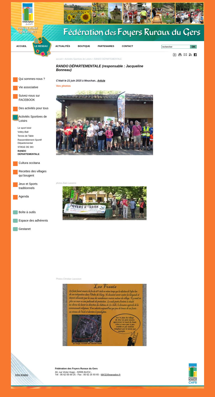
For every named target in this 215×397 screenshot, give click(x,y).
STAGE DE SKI (26, 147)
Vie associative (28, 87)
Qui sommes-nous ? (32, 78)
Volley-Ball (23, 132)
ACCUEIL (21, 46)
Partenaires (106, 46)
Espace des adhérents (33, 220)
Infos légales (21, 375)
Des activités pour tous (34, 108)
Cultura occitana (29, 163)
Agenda (24, 196)
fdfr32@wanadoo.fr (111, 374)
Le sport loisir (24, 128)
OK (193, 46)
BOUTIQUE (84, 46)
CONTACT (127, 46)
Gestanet (25, 229)
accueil (59, 59)
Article (101, 80)
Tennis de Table (26, 136)
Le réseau (41, 46)
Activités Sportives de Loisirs (78, 59)
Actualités (62, 46)
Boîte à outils (27, 212)
